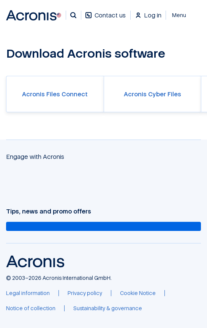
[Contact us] (105, 19)
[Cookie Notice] (138, 293)
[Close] (183, 15)
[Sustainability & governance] (107, 308)
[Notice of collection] (30, 308)
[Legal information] (28, 293)
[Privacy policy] (85, 293)
